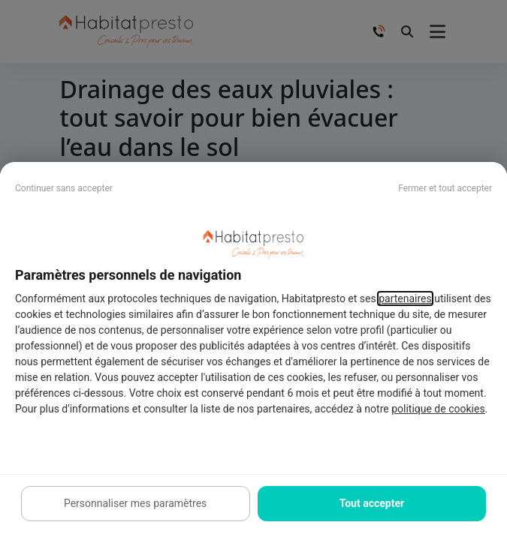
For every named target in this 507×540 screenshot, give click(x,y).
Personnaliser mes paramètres (135, 503)
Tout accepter (372, 503)
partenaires (405, 298)
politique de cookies (437, 409)
